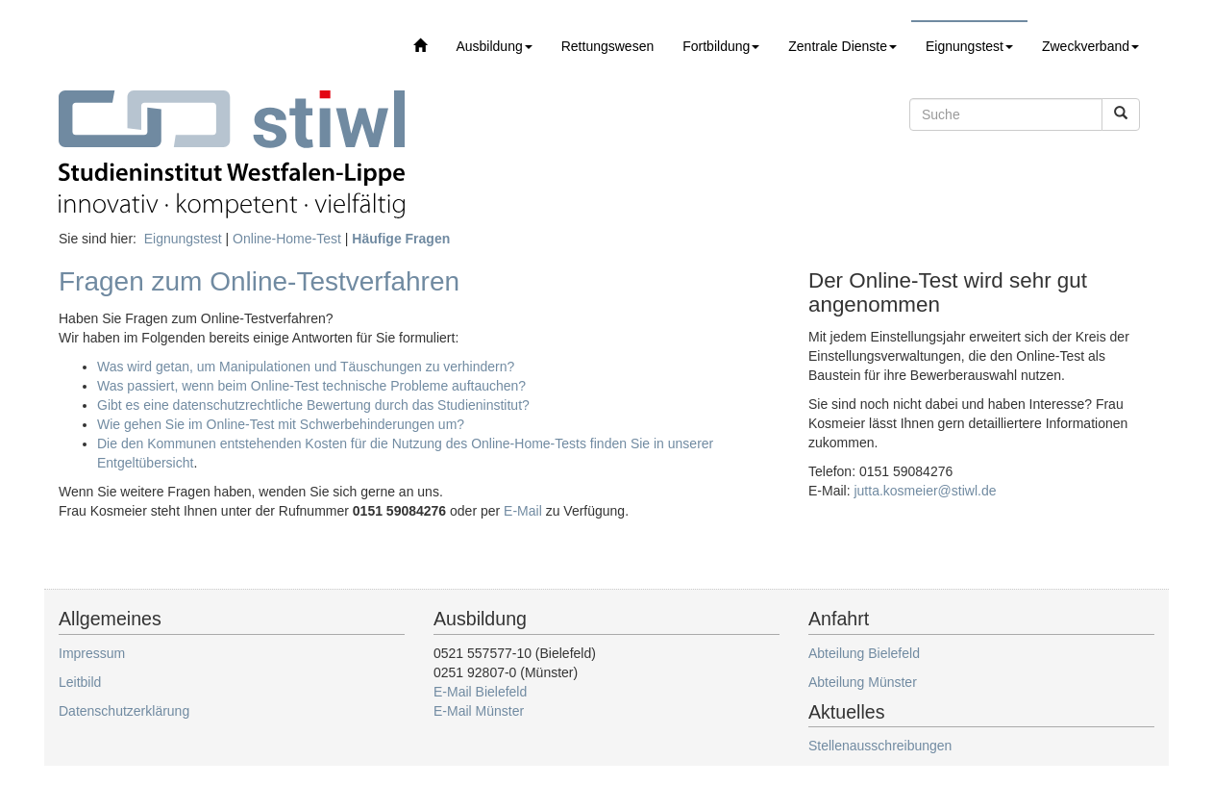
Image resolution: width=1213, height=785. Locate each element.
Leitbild (80, 682)
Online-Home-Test (287, 238)
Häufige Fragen (401, 238)
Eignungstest (969, 46)
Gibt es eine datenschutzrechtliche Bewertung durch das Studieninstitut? (313, 405)
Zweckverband (1090, 46)
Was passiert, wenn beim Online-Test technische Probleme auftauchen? (311, 385)
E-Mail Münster (478, 711)
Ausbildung (494, 46)
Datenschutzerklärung (124, 711)
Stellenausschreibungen (880, 745)
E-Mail (523, 511)
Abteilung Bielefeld (864, 653)
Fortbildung (720, 46)
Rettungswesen (608, 46)
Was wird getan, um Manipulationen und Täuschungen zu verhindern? (305, 366)
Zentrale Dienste (842, 46)
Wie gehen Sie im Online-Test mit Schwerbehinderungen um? (280, 424)
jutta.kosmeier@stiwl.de (925, 490)
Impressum (92, 653)
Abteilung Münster (862, 682)
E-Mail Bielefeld (480, 691)
